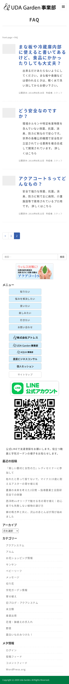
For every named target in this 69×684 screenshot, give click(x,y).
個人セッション (25, 366)
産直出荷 (11, 615)
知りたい (25, 291)
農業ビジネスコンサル (25, 359)
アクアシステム (15, 545)
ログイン (11, 650)
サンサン (11, 564)
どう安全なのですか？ (38, 113)
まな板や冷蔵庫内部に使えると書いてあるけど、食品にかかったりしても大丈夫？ (42, 55)
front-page (7, 37)
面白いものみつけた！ (19, 634)
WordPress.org (15, 669)
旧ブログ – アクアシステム (22, 602)
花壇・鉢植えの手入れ (19, 622)
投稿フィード (14, 656)
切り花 (10, 583)
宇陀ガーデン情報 (16, 590)
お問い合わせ (25, 327)
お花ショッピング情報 (19, 558)
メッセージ (12, 577)
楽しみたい (25, 312)
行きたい (25, 320)
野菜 (8, 628)
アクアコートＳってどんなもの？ (42, 181)
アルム (10, 551)
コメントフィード (16, 663)
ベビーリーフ (14, 571)
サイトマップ (25, 374)
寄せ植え (11, 596)
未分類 (10, 609)
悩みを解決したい (25, 298)
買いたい (25, 305)
